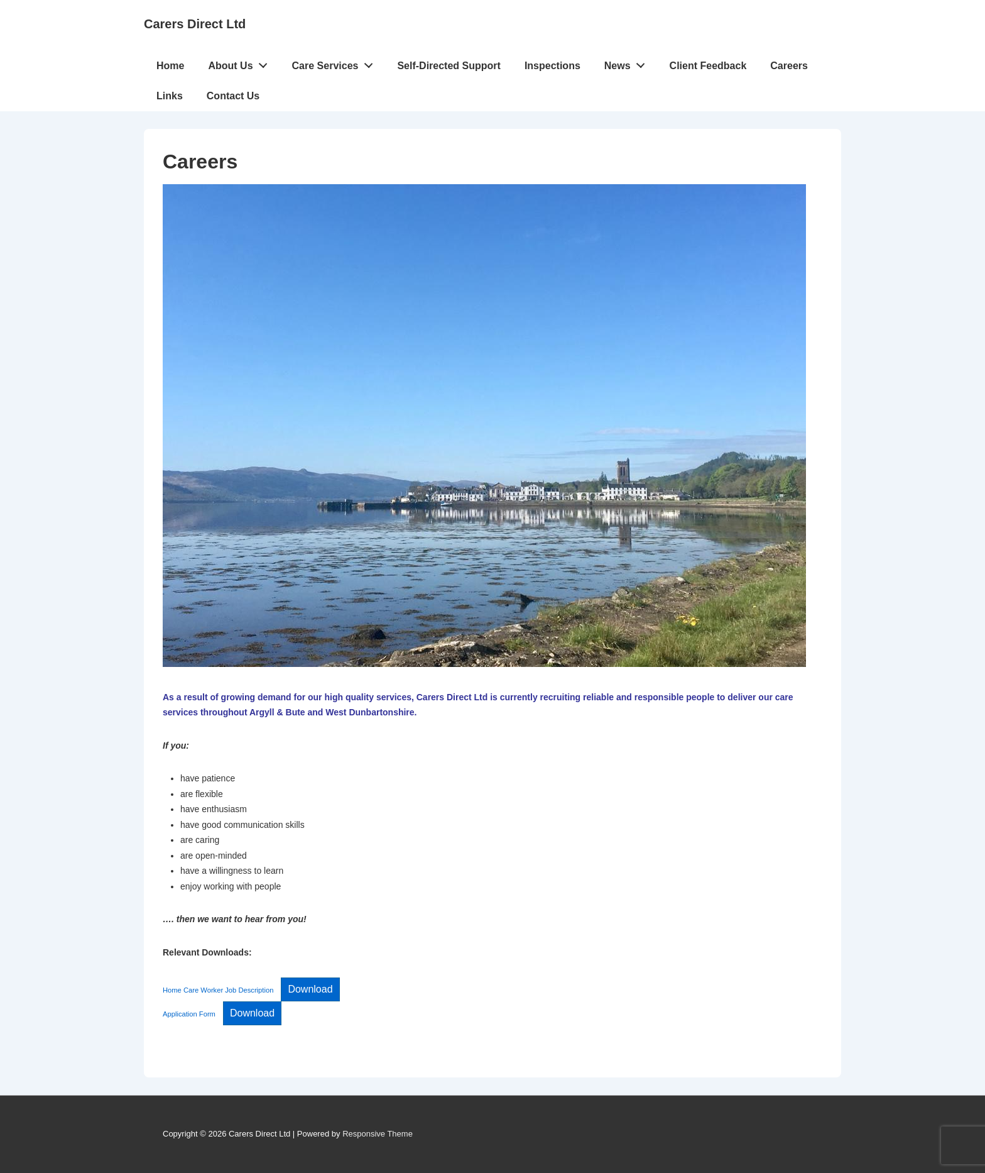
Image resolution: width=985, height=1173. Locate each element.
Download (310, 989)
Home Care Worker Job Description (218, 990)
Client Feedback (708, 65)
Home (170, 65)
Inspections (552, 65)
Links (169, 96)
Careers (789, 65)
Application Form (189, 1014)
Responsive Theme (377, 1133)
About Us (241, 63)
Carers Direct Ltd (195, 24)
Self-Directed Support (448, 65)
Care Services (336, 63)
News (628, 63)
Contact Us (233, 96)
